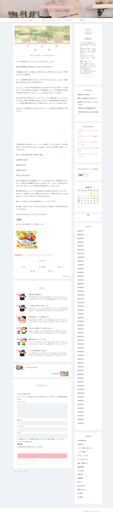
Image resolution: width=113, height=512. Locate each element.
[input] (88, 215)
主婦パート (25, 251)
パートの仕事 (18, 251)
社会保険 (50, 251)
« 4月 (78, 203)
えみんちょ (88, 38)
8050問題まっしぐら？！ (84, 130)
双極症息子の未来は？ (84, 94)
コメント (21, 398)
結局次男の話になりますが (85, 154)
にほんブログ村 (20, 217)
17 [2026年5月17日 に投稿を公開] (97, 194)
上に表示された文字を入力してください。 (30, 445)
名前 (19, 418)
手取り (37, 251)
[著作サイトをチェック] (86, 76)
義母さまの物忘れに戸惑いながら (87, 98)
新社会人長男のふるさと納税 (85, 142)
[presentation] (26, 460)
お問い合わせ (86, 507)
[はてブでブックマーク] (42, 46)
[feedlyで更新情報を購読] (88, 76)
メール (20, 425)
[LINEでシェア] (51, 46)
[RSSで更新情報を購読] (90, 76)
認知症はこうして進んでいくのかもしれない (88, 103)
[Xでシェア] (23, 46)
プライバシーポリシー (95, 507)
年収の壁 (31, 251)
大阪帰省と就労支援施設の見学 (87, 108)
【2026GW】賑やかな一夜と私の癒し (88, 113)
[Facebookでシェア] (32, 46)
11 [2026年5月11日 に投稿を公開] (79, 194)
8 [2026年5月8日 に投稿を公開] (91, 192)
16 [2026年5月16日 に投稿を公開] (94, 194)
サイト (19, 431)
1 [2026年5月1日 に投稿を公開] (91, 189)
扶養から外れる (43, 251)
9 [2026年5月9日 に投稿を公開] (94, 192)
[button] (60, 46)
